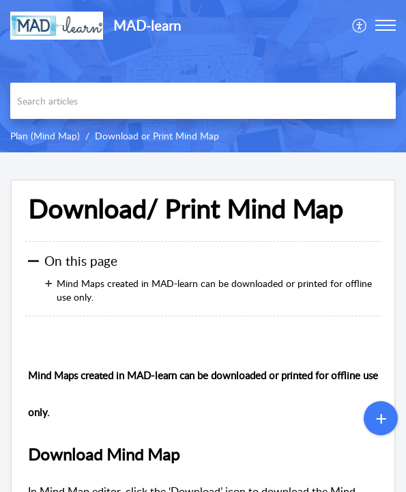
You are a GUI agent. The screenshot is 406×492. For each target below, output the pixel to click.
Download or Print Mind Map (157, 135)
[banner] (203, 76)
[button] (360, 25)
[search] (203, 101)
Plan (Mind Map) (45, 135)
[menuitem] (360, 25)
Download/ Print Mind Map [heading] (185, 209)
